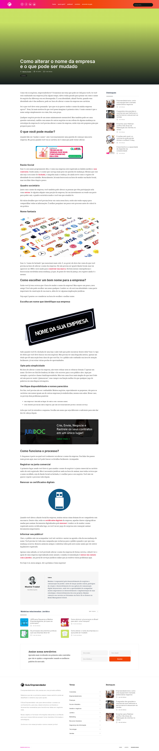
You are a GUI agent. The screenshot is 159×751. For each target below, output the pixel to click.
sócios (27, 192)
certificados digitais (53, 520)
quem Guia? (61, 4)
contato (77, 4)
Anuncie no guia (87, 4)
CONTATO (126, 747)
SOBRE (120, 747)
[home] (9, 4)
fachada (41, 174)
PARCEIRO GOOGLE (135, 747)
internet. (63, 523)
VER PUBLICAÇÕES (32, 590)
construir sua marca (57, 269)
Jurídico (23, 75)
